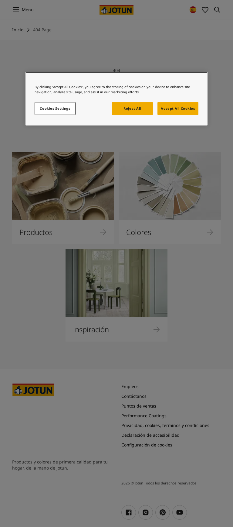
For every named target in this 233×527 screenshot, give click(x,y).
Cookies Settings (55, 108)
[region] (116, 99)
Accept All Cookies (178, 108)
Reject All (132, 108)
